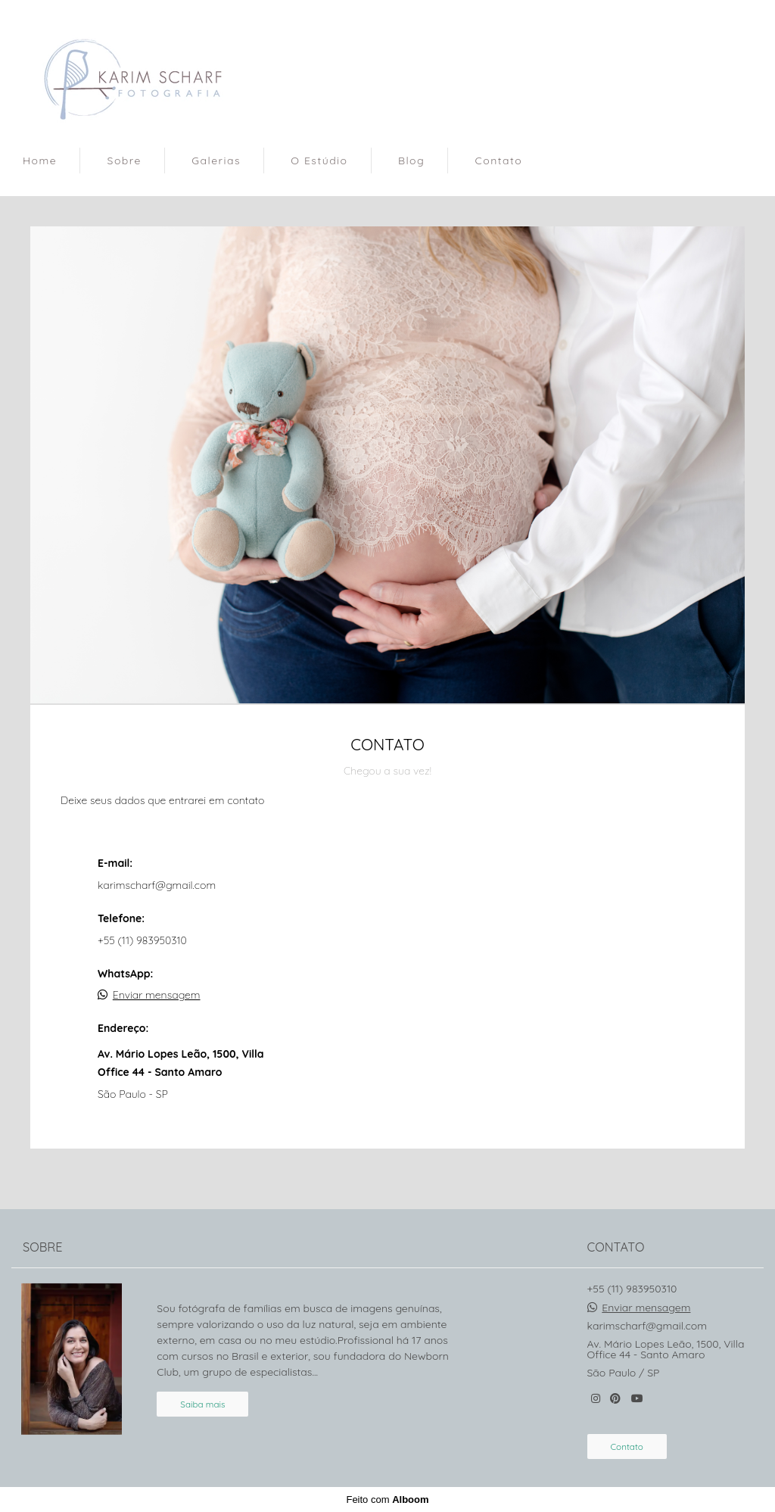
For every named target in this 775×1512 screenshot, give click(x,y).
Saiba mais (202, 1404)
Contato (499, 160)
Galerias (216, 160)
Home (40, 160)
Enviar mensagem (157, 995)
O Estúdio (319, 160)
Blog (411, 160)
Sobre (124, 160)
